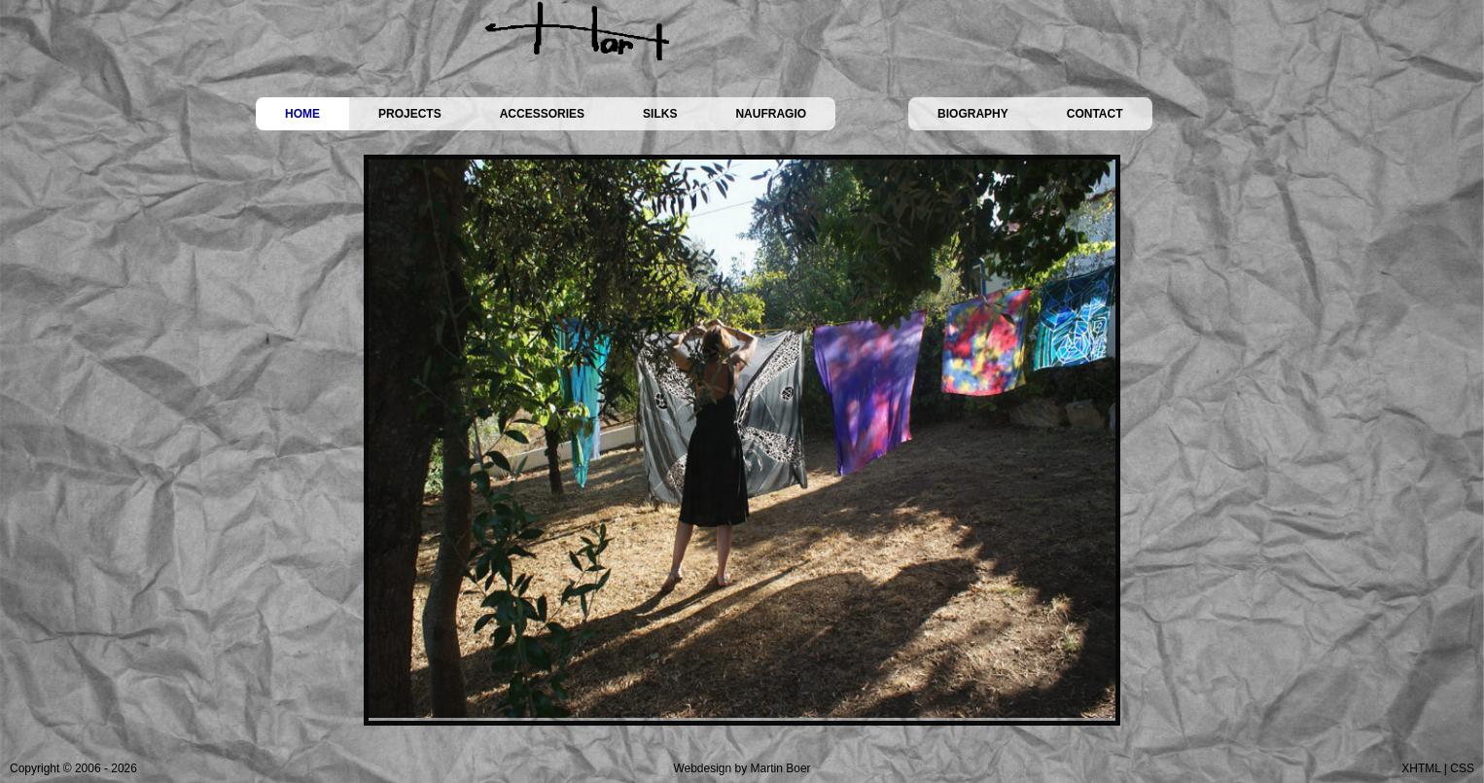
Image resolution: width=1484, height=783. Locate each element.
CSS (1462, 768)
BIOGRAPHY (972, 114)
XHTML (1420, 768)
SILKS (660, 114)
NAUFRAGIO (770, 114)
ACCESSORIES (542, 114)
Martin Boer (781, 768)
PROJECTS (410, 114)
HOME (302, 114)
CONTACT (1095, 114)
